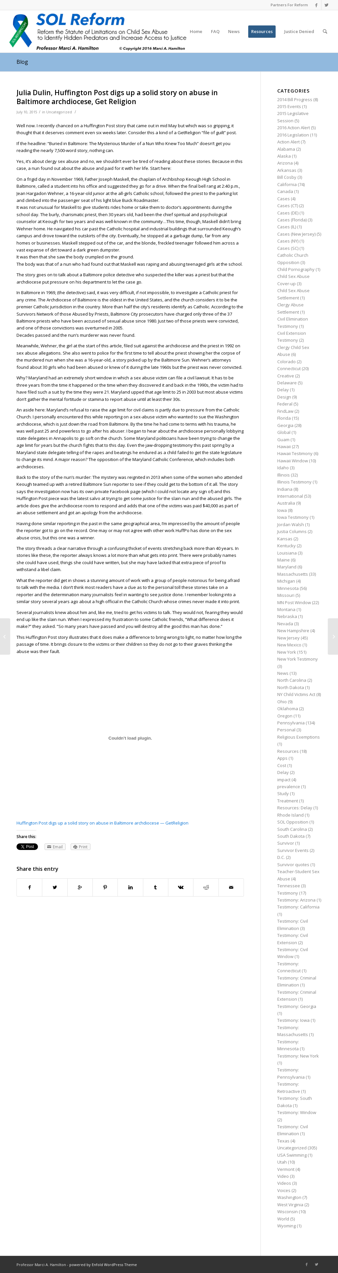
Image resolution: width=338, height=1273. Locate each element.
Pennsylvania (291, 723)
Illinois (283, 475)
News (282, 673)
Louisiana (287, 553)
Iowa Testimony (293, 517)
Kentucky (286, 546)
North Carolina (291, 680)
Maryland (286, 567)
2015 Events (289, 106)
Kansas (284, 539)
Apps (282, 758)
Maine (283, 560)
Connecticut (289, 368)
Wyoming (286, 1226)
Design (284, 397)
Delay (283, 390)
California (287, 184)
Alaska (284, 156)
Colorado (286, 362)
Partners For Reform (289, 4)
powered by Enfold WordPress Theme (103, 1264)
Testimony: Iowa (293, 1020)
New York (286, 652)
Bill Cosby (286, 177)
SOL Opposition (292, 822)
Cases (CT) (287, 206)
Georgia (285, 425)
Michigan (286, 581)
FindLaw (285, 411)
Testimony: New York (298, 1056)
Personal (286, 730)
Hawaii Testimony (295, 453)
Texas (283, 1141)
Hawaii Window (292, 461)
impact (283, 780)
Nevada (285, 624)
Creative (285, 376)
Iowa (282, 510)
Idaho (283, 468)
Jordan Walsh (290, 524)
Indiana (284, 489)
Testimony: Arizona (296, 900)
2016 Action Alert (293, 128)
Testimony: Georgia (296, 1006)
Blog (22, 61)
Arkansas (286, 170)
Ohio (282, 702)
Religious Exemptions (298, 737)
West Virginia (290, 1205)
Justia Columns (292, 531)
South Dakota (291, 836)
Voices (283, 1190)
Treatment (287, 801)
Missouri (285, 595)
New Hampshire (293, 631)
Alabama (286, 149)
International (290, 496)
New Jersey (288, 638)
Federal (284, 404)
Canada (285, 191)
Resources (288, 751)
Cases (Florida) (292, 220)
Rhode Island (290, 815)
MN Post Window (294, 602)
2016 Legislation (293, 135)
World (283, 1219)
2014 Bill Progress (294, 99)
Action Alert (288, 142)
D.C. (281, 857)
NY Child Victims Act (296, 694)
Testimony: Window (296, 1112)
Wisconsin (287, 1212)
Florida (284, 418)
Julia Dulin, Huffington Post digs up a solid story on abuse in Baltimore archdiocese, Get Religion (117, 97)
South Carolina (292, 829)
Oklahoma (287, 709)
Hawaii (284, 446)
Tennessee (288, 886)
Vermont (285, 1169)
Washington (289, 1197)
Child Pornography (296, 269)
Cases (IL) (286, 227)
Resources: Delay (294, 808)
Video (283, 1176)
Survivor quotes (293, 865)
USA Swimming (292, 1155)
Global (283, 432)
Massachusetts (292, 574)
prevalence (288, 787)
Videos (284, 1183)
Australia (286, 503)
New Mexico (289, 645)
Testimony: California (298, 907)
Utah (282, 1162)
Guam (283, 440)
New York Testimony (297, 659)
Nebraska (287, 616)
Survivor (285, 843)
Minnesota (288, 588)
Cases (283, 199)
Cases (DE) (287, 213)
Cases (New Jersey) (296, 234)
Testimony (287, 893)
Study (283, 793)
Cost (281, 765)
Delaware (287, 383)
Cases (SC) (287, 248)
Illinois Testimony (294, 482)
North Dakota (290, 687)
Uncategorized (59, 112)
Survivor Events (293, 850)
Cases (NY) (287, 241)
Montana (286, 609)
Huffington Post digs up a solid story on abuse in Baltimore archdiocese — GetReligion (102, 823)
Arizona (285, 163)
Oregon (284, 716)
